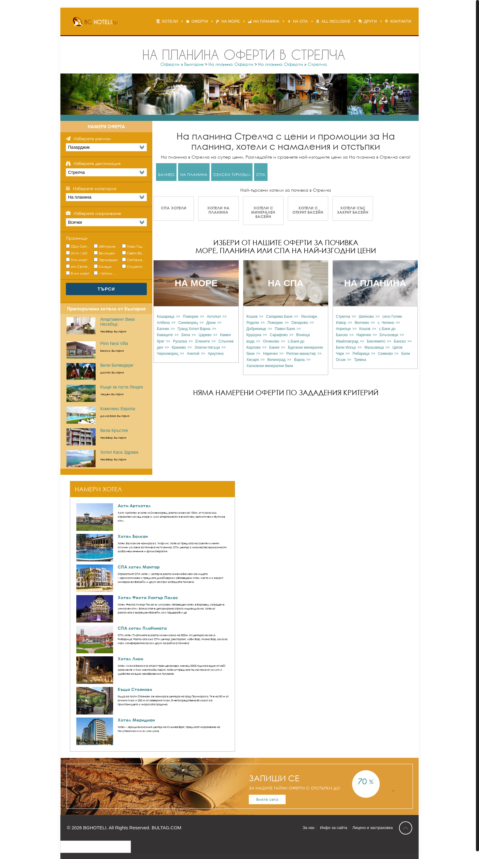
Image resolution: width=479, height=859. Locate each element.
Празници (77, 238)
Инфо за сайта (333, 827)
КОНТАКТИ (400, 21)
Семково (385, 353)
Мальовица (374, 347)
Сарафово (278, 335)
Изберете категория (94, 188)
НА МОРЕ (231, 21)
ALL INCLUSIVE (336, 21)
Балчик (163, 329)
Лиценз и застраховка (372, 827)
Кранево (179, 347)
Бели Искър (346, 347)
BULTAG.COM (166, 827)
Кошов (251, 316)
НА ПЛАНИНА (266, 21)
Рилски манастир (301, 353)
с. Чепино (386, 323)
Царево (205, 335)
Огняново (271, 341)
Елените (203, 341)
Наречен (270, 353)
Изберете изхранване (97, 213)
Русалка (180, 341)
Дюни (210, 323)
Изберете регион (92, 138)
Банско (400, 341)
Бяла (185, 335)
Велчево (362, 323)
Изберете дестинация (97, 163)
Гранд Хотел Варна (193, 329)
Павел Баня (285, 329)
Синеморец (188, 323)
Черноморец (167, 353)
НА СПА (300, 21)
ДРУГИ (370, 21)
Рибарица (360, 353)
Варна (299, 360)
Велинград (276, 360)
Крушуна (253, 335)
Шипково (366, 316)
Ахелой (193, 353)
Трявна (360, 360)
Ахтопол (214, 316)
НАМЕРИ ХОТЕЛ (98, 489)
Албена (163, 323)
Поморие (190, 316)
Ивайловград (347, 341)
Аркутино (216, 353)
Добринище (256, 329)
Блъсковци (389, 335)
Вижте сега (267, 799)
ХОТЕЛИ (170, 21)
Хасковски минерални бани (269, 366)
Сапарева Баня (279, 316)
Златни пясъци (207, 347)
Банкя (274, 347)
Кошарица (165, 316)
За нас (308, 827)
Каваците (165, 335)
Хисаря (252, 360)
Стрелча (343, 316)
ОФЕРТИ (200, 21)
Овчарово (299, 323)
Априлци (343, 329)
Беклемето (376, 341)
